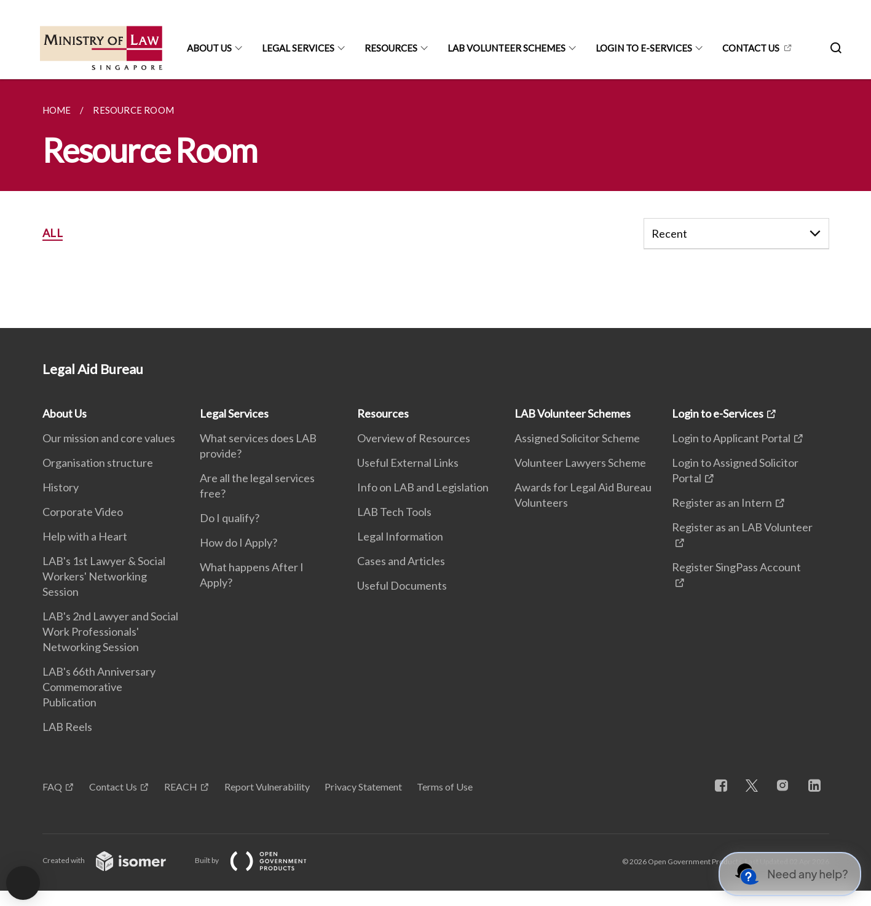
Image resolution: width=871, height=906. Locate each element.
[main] (435, 203)
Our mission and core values (108, 438)
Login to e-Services (644, 47)
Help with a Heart (84, 536)
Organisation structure (97, 462)
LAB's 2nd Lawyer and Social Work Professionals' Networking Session (110, 631)
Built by (260, 860)
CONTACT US (750, 47)
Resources (391, 47)
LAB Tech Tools (394, 511)
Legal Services (298, 47)
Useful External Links (408, 462)
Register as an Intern (722, 502)
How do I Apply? (238, 542)
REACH (180, 786)
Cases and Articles (401, 561)
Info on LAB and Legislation (423, 487)
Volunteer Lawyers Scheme (580, 462)
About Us (209, 47)
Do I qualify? (229, 518)
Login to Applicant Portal (731, 438)
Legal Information (400, 536)
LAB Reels (67, 726)
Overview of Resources (413, 438)
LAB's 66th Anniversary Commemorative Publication (99, 687)
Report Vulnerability (267, 786)
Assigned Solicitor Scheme (577, 438)
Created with (114, 860)
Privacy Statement (363, 786)
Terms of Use (445, 786)
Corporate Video (82, 511)
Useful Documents (402, 585)
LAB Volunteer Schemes (506, 47)
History (60, 487)
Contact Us (113, 786)
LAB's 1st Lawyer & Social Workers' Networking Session (103, 576)
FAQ (52, 786)
